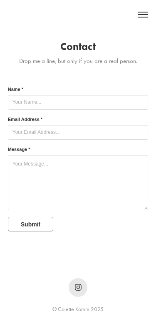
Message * (19, 149)
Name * (15, 89)
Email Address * (25, 119)
